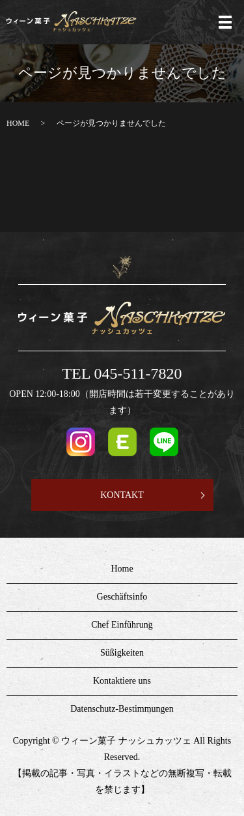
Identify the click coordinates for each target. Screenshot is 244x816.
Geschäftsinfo (122, 597)
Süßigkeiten (122, 653)
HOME (18, 123)
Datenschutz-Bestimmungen (122, 709)
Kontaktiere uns (122, 681)
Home (122, 569)
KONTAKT (122, 495)
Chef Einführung (121, 625)
